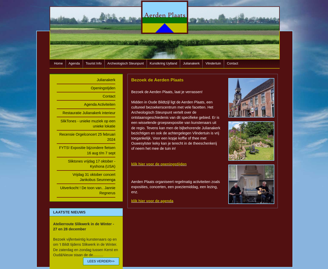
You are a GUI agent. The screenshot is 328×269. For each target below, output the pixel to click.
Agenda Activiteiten (99, 104)
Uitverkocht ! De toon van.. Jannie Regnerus (87, 190)
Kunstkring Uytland (163, 63)
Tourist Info (94, 63)
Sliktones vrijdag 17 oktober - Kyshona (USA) (92, 163)
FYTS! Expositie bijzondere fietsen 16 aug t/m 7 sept (87, 150)
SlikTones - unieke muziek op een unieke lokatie (88, 123)
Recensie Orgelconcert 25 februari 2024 (87, 137)
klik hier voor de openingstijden (159, 164)
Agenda (74, 63)
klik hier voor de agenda (152, 201)
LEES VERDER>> (101, 261)
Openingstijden (103, 88)
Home (58, 63)
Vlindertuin (213, 63)
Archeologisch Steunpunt (125, 63)
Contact (232, 63)
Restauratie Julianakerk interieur (89, 113)
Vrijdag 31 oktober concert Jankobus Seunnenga (94, 177)
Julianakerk (191, 63)
